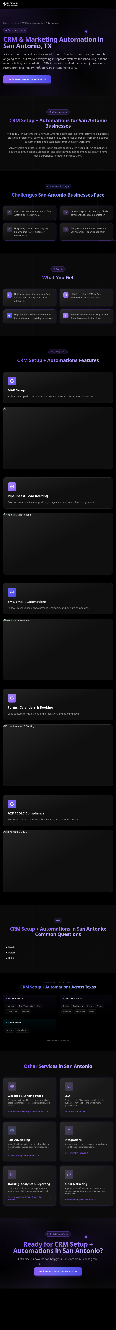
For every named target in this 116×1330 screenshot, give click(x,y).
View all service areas (58, 1040)
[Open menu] (110, 4)
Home (6, 23)
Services (15, 23)
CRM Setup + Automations (33, 23)
